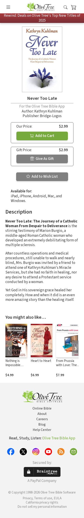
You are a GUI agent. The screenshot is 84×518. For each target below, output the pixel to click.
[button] (65, 7)
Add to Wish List (42, 176)
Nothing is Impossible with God (12, 365)
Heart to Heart (41, 361)
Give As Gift (42, 158)
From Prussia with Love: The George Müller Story (66, 367)
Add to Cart (42, 136)
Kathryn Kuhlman (48, 111)
